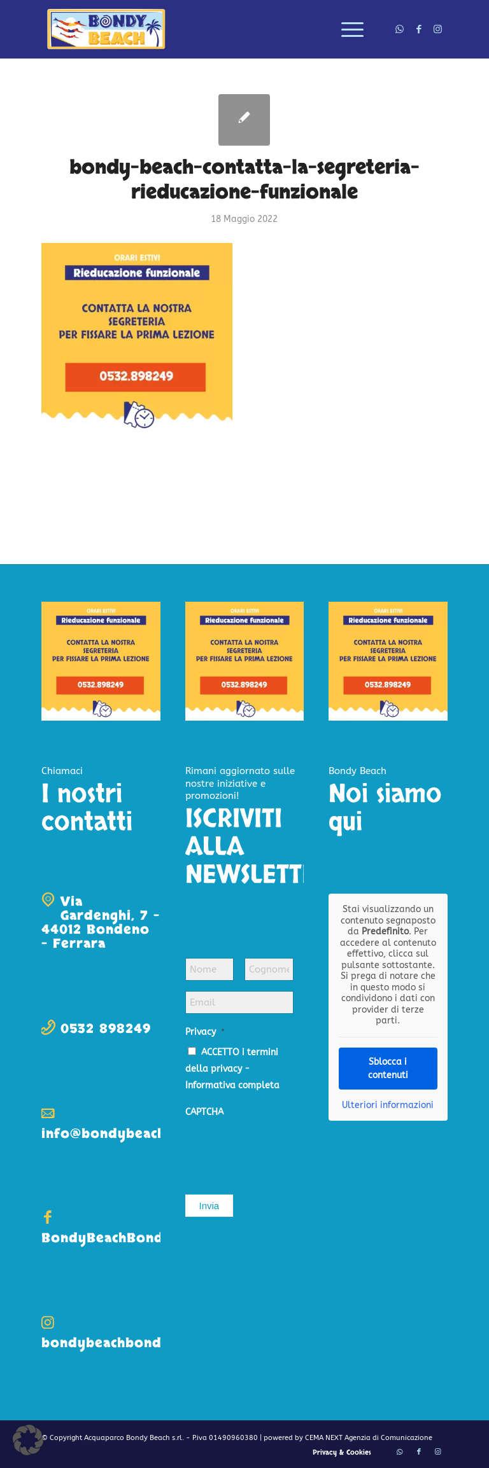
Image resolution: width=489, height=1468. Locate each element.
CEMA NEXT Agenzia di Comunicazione (368, 1438)
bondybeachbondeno (114, 1343)
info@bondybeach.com (119, 1133)
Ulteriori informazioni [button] (388, 1104)
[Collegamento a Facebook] (419, 29)
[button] (28, 1440)
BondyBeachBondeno (115, 1238)
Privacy (205, 1032)
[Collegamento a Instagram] (438, 29)
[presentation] (282, 1149)
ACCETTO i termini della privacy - (232, 1069)
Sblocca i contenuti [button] (388, 1068)
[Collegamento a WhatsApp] (399, 29)
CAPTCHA (204, 1112)
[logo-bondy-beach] (106, 29)
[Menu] (346, 29)
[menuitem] (346, 29)
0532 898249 (105, 1028)
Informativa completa (232, 1085)
